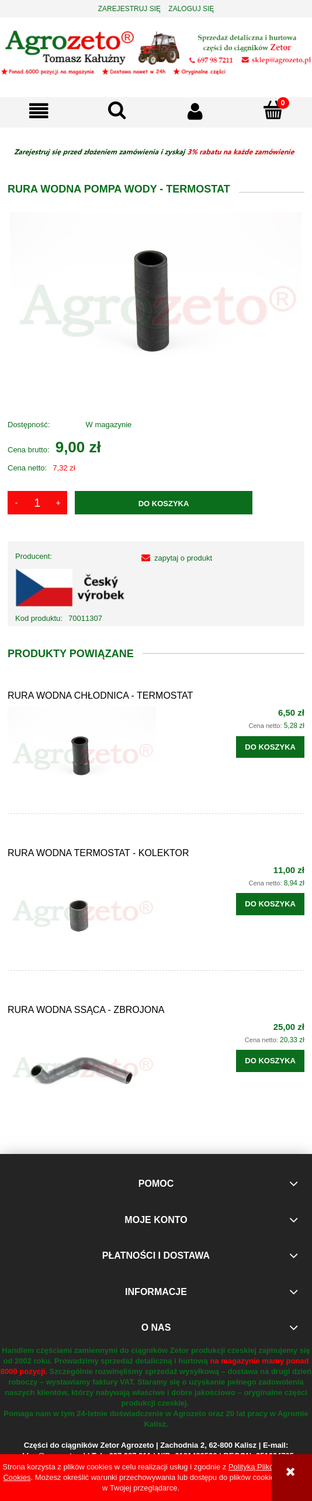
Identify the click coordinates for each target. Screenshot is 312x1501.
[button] (39, 111)
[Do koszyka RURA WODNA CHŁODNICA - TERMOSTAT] (270, 747)
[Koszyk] (273, 110)
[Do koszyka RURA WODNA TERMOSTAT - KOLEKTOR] (270, 904)
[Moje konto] (195, 111)
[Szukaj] (117, 110)
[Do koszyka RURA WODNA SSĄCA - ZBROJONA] (270, 1061)
